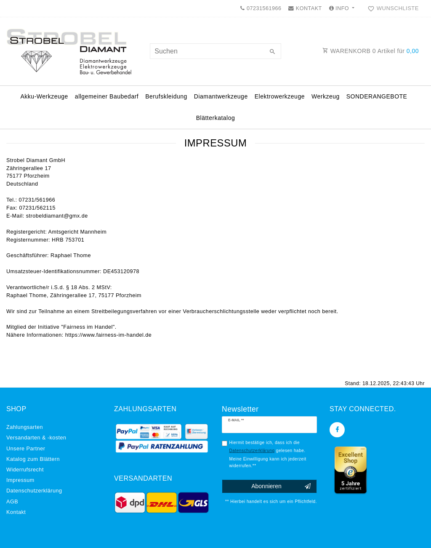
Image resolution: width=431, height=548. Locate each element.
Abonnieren (281, 486)
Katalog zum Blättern (33, 459)
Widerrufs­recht (25, 470)
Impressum (20, 480)
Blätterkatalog (215, 117)
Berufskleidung (166, 96)
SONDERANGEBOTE (376, 96)
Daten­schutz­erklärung (34, 491)
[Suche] (273, 52)
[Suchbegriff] (215, 51)
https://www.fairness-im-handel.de (108, 335)
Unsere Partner (25, 449)
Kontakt (16, 512)
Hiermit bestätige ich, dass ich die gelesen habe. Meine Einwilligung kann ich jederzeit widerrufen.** (267, 454)
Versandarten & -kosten (36, 438)
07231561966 (260, 8)
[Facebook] (337, 429)
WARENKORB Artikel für (370, 51)
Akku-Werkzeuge (44, 96)
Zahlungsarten (24, 427)
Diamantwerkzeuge (221, 96)
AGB (12, 502)
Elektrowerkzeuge (280, 96)
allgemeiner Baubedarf (106, 96)
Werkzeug (325, 96)
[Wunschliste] (391, 8)
